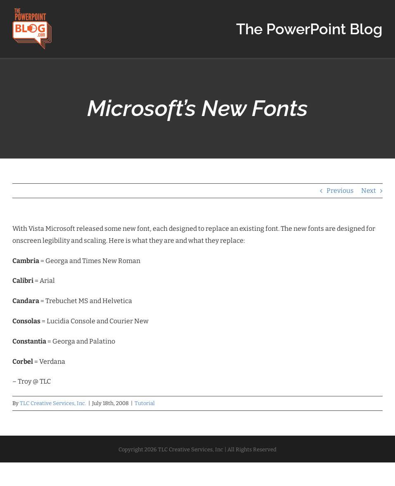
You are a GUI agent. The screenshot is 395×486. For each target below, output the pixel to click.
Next (368, 190)
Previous (340, 190)
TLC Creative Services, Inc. (53, 403)
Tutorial (145, 403)
